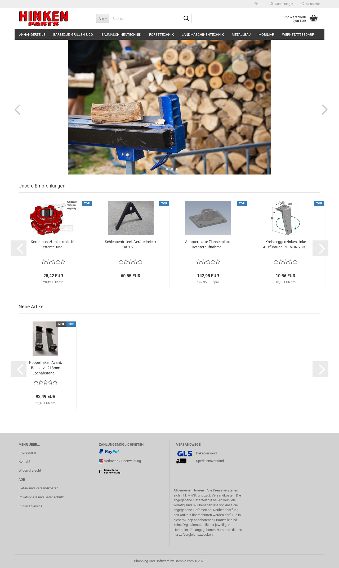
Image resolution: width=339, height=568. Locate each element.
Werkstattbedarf (298, 35)
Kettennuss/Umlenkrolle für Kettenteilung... (53, 244)
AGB (22, 479)
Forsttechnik (161, 35)
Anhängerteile (32, 35)
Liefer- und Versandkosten (38, 488)
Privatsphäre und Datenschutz (41, 497)
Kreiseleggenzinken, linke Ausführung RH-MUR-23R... (285, 244)
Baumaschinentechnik (121, 35)
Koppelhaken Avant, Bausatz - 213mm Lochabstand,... (45, 367)
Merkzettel (310, 4)
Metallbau (241, 35)
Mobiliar (266, 35)
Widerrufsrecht (30, 470)
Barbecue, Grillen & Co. (73, 35)
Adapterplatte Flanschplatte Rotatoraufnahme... (208, 244)
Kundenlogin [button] (281, 4)
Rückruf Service (30, 506)
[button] (258, 4)
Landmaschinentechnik (203, 35)
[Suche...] (102, 18)
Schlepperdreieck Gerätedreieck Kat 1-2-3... (130, 244)
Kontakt (24, 461)
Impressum (27, 452)
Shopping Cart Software (152, 561)
